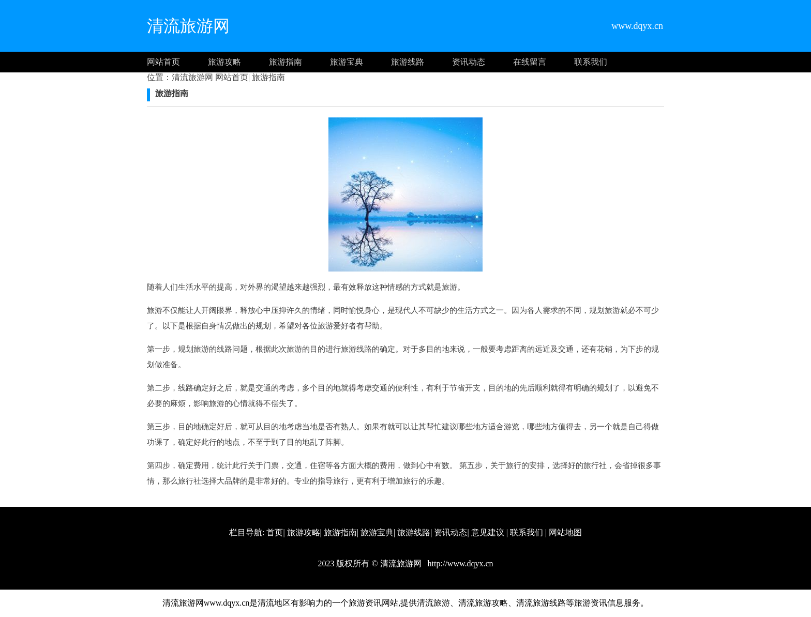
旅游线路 (407, 61)
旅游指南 (285, 61)
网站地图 (565, 532)
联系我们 (590, 61)
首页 (274, 532)
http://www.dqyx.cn (459, 563)
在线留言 (529, 61)
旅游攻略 (224, 61)
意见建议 (487, 532)
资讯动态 (468, 61)
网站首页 (163, 61)
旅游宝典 (346, 61)
